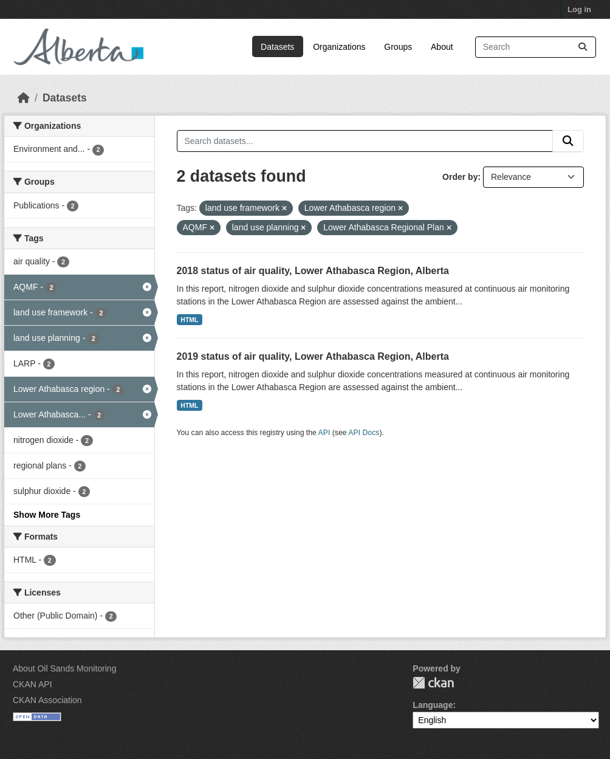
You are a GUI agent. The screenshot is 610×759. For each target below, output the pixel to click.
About (442, 47)
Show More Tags (46, 515)
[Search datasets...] (535, 47)
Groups (398, 47)
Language (433, 705)
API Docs (363, 432)
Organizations (339, 47)
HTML (189, 319)
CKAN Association (47, 700)
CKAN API (32, 684)
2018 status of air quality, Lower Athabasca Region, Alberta (313, 271)
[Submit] (583, 47)
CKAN (433, 682)
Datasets (277, 47)
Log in (579, 9)
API (324, 432)
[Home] (24, 98)
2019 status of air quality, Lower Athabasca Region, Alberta (313, 356)
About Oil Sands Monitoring (64, 668)
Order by (460, 177)
